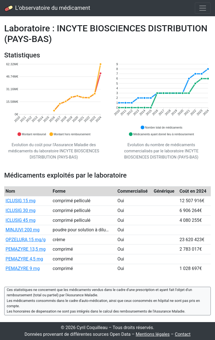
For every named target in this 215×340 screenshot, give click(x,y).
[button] (31, 134)
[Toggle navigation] (203, 8)
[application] (53, 99)
